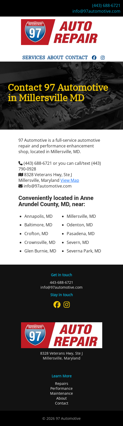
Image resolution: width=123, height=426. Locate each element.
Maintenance (61, 393)
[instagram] (103, 58)
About (55, 58)
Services (33, 58)
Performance (61, 388)
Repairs (61, 383)
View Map (69, 180)
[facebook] (94, 58)
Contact (76, 58)
